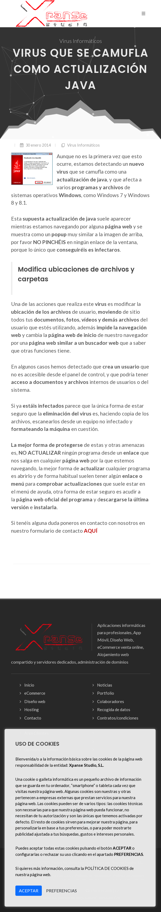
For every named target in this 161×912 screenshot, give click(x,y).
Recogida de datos (113, 709)
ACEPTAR (28, 890)
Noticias (104, 685)
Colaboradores (110, 701)
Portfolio (105, 693)
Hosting (31, 709)
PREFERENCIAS (61, 890)
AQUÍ (90, 531)
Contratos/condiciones (117, 717)
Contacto (32, 717)
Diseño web (34, 701)
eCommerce (34, 693)
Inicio (29, 685)
